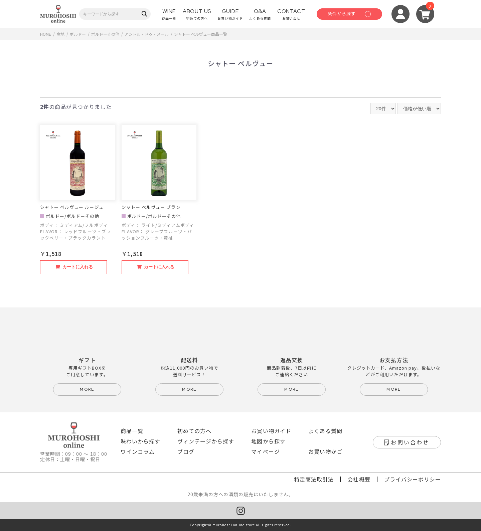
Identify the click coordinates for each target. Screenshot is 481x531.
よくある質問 (325, 431)
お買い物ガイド (271, 431)
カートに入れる (77, 266)
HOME (45, 34)
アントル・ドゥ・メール (147, 34)
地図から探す (268, 441)
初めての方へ (194, 431)
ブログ (185, 451)
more (87, 389)
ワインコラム (138, 451)
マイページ (265, 451)
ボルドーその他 (105, 34)
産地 (60, 34)
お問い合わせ (410, 442)
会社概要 (358, 479)
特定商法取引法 (314, 479)
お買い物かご (325, 451)
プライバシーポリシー (412, 479)
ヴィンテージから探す (205, 441)
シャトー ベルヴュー (192, 34)
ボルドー (78, 34)
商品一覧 (132, 431)
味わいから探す (140, 441)
